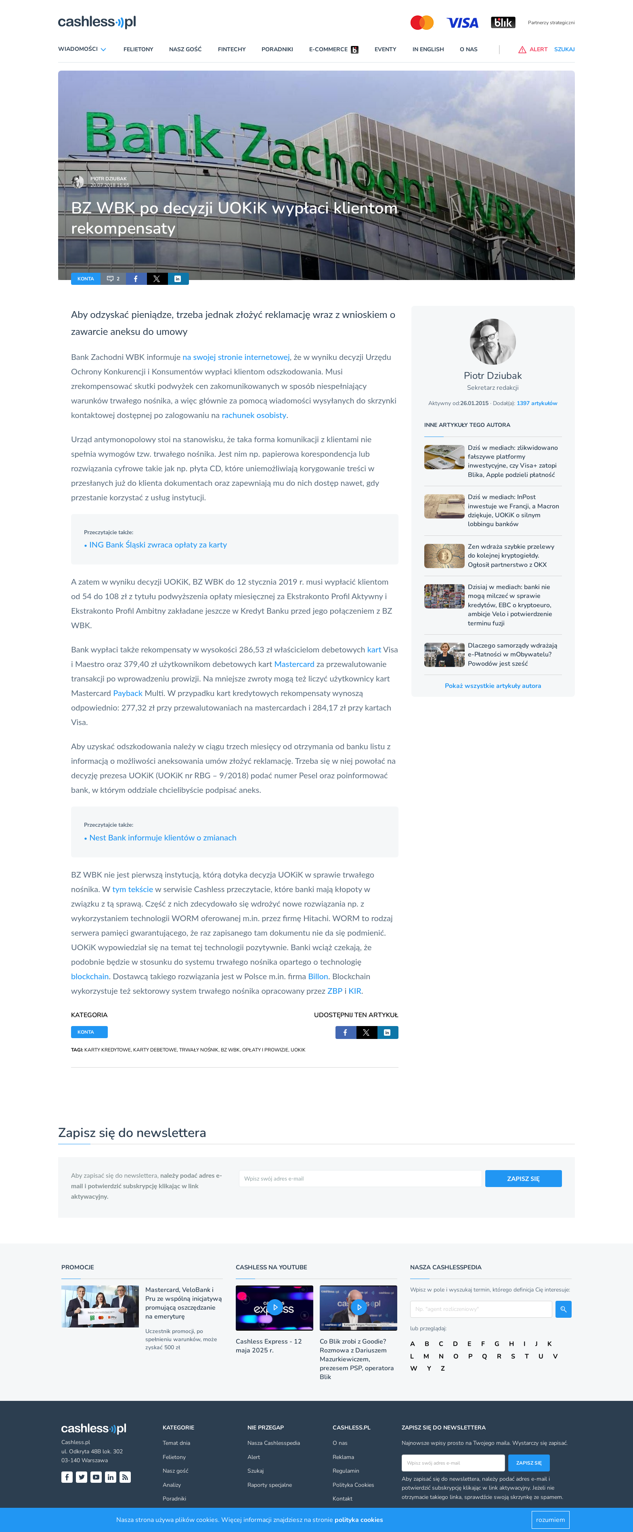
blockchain (90, 976)
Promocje (77, 1267)
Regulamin (346, 1471)
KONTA (86, 279)
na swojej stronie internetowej (236, 357)
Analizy (172, 1485)
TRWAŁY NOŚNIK (198, 1050)
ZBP (334, 990)
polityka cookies (359, 1519)
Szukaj (255, 1471)
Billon (318, 976)
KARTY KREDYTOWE (107, 1050)
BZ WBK (230, 1050)
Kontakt (342, 1499)
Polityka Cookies (353, 1485)
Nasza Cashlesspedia (273, 1443)
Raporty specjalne (269, 1485)
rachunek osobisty (254, 415)
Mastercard (294, 664)
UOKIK (298, 1050)
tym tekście (132, 889)
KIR (354, 990)
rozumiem (550, 1519)
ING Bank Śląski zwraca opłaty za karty (155, 544)
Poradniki (277, 49)
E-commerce (328, 49)
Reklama (343, 1457)
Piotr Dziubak (108, 179)
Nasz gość (185, 49)
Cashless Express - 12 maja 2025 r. (269, 1346)
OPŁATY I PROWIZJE (265, 1050)
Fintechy (232, 49)
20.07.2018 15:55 (109, 185)
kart (374, 649)
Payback (128, 693)
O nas (469, 49)
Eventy (385, 49)
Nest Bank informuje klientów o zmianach (160, 837)
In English (428, 49)
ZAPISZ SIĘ (523, 1178)
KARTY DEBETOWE (155, 1050)
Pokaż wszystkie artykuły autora (493, 685)
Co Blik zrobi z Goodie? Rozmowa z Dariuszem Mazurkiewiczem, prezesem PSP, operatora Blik (357, 1359)
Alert (253, 1457)
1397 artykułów (537, 403)
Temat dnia (176, 1443)
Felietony (138, 49)
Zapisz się (529, 1463)
